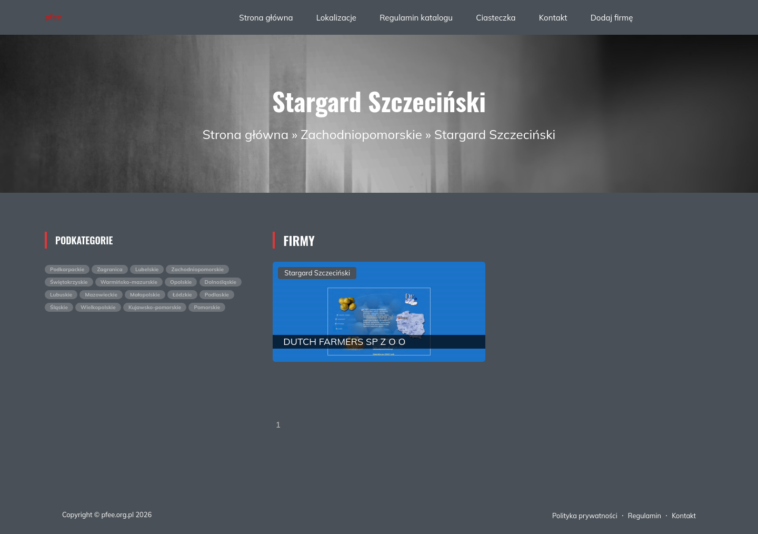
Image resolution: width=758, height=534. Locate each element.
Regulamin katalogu (416, 18)
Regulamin (644, 515)
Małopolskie (145, 294)
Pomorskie (207, 307)
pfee (53, 17)
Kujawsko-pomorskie (154, 307)
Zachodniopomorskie (361, 134)
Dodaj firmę (612, 18)
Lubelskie (146, 269)
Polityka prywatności (584, 515)
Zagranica (109, 269)
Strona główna (266, 18)
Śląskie (59, 307)
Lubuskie (61, 294)
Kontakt (553, 18)
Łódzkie (182, 294)
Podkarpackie (67, 269)
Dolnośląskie (221, 282)
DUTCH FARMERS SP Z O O (344, 341)
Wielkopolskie (98, 307)
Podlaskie (217, 294)
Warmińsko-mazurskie (129, 282)
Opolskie (181, 282)
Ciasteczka (495, 18)
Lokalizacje (336, 18)
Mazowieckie (101, 294)
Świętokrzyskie (69, 282)
